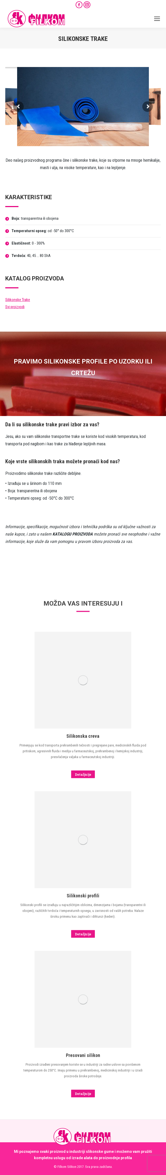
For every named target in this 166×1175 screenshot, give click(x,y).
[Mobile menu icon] (157, 18)
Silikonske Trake (17, 299)
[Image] (83, 1107)
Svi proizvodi (15, 306)
